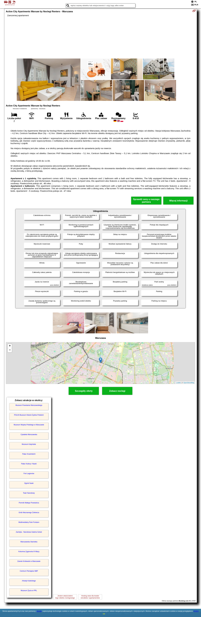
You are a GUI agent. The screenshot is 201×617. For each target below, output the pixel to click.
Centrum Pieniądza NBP (29, 571)
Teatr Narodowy (29, 493)
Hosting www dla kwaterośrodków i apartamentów (90, 597)
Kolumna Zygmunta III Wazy (28, 551)
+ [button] (10, 346)
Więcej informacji (178, 200)
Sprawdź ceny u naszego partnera (146, 200)
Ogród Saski (29, 483)
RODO (196, 611)
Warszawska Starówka (28, 542)
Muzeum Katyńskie (29, 444)
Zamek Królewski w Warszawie (28, 561)
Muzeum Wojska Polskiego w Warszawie (29, 425)
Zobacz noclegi (117, 391)
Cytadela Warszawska (29, 434)
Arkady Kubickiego (29, 581)
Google (39, 611)
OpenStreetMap (189, 383)
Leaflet (178, 383)
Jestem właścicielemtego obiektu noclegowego (65, 597)
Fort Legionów (29, 473)
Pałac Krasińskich (28, 454)
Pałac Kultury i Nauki (29, 464)
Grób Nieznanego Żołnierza (29, 512)
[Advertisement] (100, 37)
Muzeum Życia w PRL (29, 591)
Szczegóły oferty (84, 391)
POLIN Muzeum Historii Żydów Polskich (29, 415)
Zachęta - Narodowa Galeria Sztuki (29, 532)
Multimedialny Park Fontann (28, 522)
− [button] (10, 350)
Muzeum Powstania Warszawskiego (28, 405)
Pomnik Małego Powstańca (29, 503)
